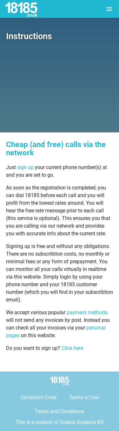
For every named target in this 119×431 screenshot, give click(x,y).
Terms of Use (84, 397)
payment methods (87, 312)
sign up (25, 167)
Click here (72, 348)
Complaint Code (38, 397)
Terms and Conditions (59, 411)
